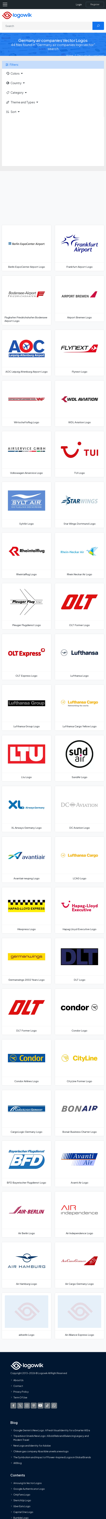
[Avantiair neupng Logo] (26, 859)
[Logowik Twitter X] (20, 1405)
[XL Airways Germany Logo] (26, 809)
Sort (11, 112)
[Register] (95, 4)
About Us (18, 1379)
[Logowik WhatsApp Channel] (54, 1405)
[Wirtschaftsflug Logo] (26, 403)
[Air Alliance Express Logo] (79, 1316)
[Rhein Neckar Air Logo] (79, 555)
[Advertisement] (53, 141)
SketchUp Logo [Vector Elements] (22, 1500)
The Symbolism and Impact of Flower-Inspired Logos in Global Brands (52, 1457)
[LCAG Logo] (79, 859)
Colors (13, 73)
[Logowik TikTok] (47, 1405)
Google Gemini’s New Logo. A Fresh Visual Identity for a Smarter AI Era (51, 1430)
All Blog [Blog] (17, 1462)
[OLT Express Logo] (26, 657)
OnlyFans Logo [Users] (21, 1494)
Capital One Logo (23, 1511)
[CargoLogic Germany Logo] (26, 1113)
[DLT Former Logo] (26, 1011)
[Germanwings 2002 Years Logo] (26, 961)
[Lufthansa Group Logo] (26, 707)
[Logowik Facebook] (13, 1405)
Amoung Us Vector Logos (27, 1482)
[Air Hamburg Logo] (26, 1265)
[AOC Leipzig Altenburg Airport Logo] (26, 353)
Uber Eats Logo (21, 1506)
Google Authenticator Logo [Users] (29, 1488)
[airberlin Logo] (26, 1316)
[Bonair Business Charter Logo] (79, 1113)
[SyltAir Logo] (26, 505)
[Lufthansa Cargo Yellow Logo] (79, 707)
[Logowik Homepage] (17, 15)
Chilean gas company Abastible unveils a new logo (41, 1451)
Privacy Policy (21, 1391)
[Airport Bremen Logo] (79, 298)
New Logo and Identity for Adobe (32, 1445)
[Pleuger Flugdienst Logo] (26, 606)
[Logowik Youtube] (40, 1405)
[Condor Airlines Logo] (26, 1062)
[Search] (47, 26)
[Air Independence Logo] (79, 1214)
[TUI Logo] (79, 454)
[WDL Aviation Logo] (79, 403)
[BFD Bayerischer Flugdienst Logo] (26, 1164)
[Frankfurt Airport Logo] (79, 248)
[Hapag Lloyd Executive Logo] (79, 910)
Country (13, 83)
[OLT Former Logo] (79, 606)
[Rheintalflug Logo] (26, 555)
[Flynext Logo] (79, 353)
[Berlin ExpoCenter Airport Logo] (26, 248)
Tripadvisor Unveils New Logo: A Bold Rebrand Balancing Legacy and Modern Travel (51, 1437)
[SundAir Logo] (79, 758)
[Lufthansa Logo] (79, 657)
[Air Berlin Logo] (26, 1214)
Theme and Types (20, 102)
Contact (18, 1385)
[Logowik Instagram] (27, 1405)
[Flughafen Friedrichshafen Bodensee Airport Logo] (26, 300)
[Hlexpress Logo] (26, 910)
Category (14, 92)
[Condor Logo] (79, 1011)
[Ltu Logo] (26, 758)
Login (79, 4)
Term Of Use (20, 1397)
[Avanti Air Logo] (79, 1164)
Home (69, 55)
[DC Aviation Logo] (79, 809)
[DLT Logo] (79, 961)
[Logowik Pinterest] (34, 1405)
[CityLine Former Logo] (79, 1062)
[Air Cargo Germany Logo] (79, 1265)
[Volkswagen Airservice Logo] (26, 454)
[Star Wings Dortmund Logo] (79, 505)
